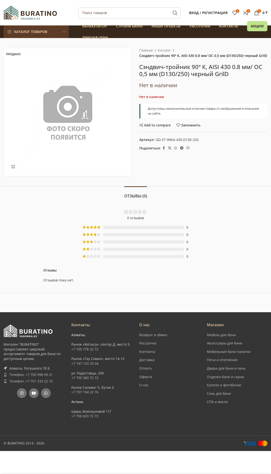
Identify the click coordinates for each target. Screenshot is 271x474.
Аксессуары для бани (224, 343)
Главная (146, 50)
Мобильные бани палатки (228, 351)
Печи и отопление (222, 359)
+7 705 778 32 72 (84, 349)
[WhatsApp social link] (176, 148)
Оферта (145, 376)
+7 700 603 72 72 (84, 416)
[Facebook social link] (164, 148)
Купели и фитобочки (224, 385)
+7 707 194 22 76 (84, 392)
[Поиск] (130, 12)
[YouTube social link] (34, 393)
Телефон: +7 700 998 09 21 (31, 374)
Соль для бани (219, 393)
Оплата (145, 368)
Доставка (146, 359)
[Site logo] (30, 12)
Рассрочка (147, 343)
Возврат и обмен (153, 335)
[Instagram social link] (22, 393)
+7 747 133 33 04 (84, 363)
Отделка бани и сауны (225, 376)
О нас (144, 385)
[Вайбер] (188, 148)
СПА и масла (217, 401)
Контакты (147, 351)
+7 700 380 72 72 (84, 377)
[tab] (135, 193)
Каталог (164, 50)
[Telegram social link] (182, 148)
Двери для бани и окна (226, 368)
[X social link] (170, 148)
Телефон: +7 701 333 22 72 (31, 381)
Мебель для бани (221, 335)
